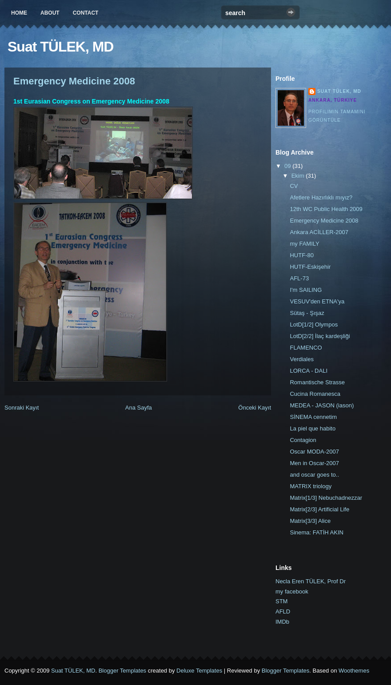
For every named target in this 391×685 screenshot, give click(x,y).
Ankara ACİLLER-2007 (319, 232)
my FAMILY (304, 243)
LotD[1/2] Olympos (314, 324)
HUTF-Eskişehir (310, 266)
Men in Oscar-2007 (314, 463)
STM (281, 601)
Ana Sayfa (138, 407)
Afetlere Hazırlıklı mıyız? (321, 197)
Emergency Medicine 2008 (74, 81)
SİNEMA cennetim (313, 417)
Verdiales (301, 359)
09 (288, 166)
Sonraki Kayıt (21, 407)
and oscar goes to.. (314, 474)
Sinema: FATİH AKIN (316, 532)
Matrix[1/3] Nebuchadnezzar (326, 497)
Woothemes (354, 670)
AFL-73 (299, 278)
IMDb (282, 621)
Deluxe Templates (199, 670)
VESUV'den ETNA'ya (317, 301)
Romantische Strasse (317, 382)
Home (19, 13)
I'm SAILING (306, 290)
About (50, 13)
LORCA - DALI (308, 370)
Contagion (303, 440)
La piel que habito (312, 428)
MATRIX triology (310, 486)
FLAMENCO (306, 347)
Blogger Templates (122, 670)
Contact (86, 13)
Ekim (298, 175)
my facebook (291, 591)
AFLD (282, 611)
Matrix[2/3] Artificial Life (319, 509)
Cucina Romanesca (315, 393)
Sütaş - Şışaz (307, 313)
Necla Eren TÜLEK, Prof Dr (310, 581)
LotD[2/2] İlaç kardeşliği (320, 336)
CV (294, 186)
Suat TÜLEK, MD (60, 47)
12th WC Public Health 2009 (326, 209)
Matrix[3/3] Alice (310, 521)
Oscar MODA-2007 (314, 451)
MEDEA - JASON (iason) (322, 405)
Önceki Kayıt (254, 407)
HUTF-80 (301, 255)
